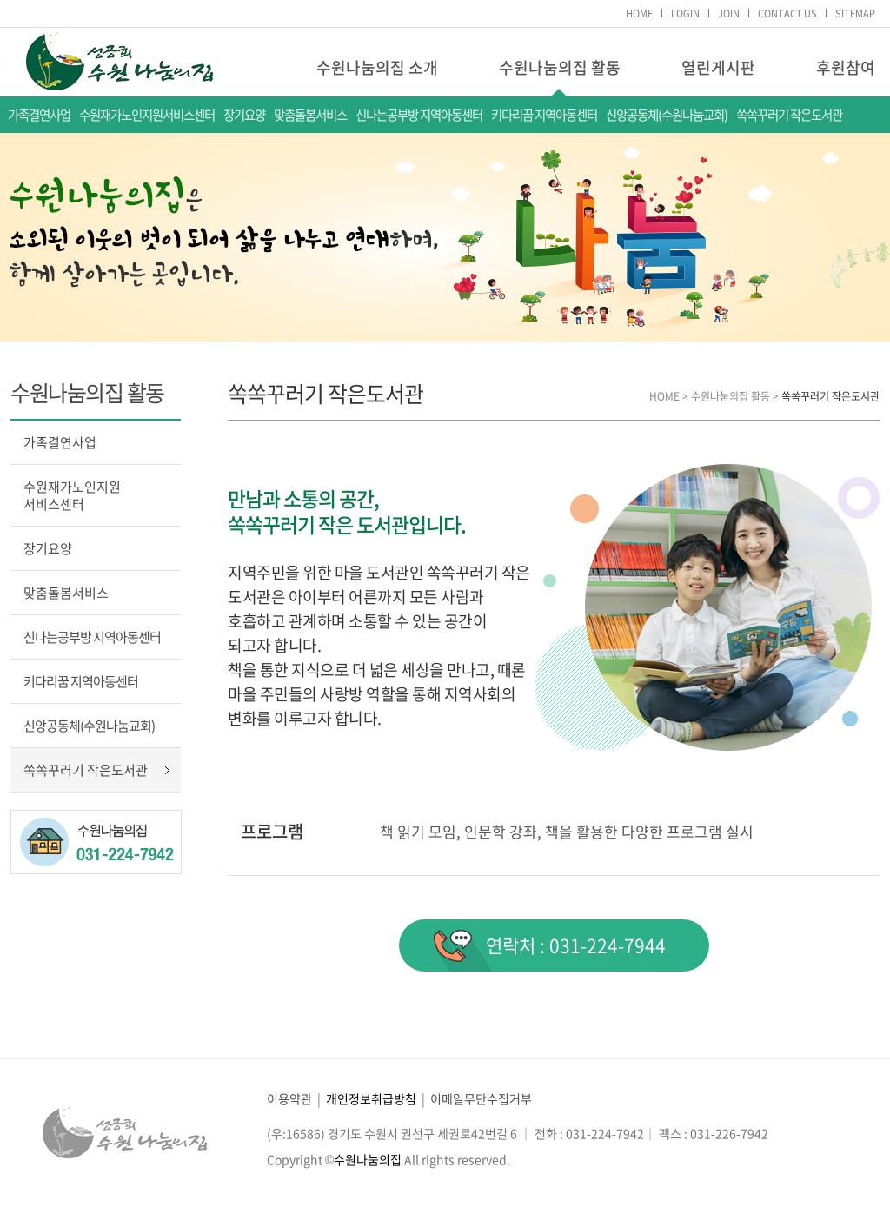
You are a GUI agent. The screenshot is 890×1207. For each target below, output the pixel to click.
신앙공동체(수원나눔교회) (666, 114)
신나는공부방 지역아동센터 (418, 114)
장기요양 (244, 114)
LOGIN (685, 13)
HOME (639, 13)
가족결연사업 (39, 114)
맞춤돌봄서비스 (310, 114)
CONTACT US (787, 13)
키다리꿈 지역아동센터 (544, 114)
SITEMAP (855, 13)
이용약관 (289, 1098)
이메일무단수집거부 (481, 1098)
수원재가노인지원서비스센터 (147, 114)
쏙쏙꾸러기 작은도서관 (789, 114)
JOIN (729, 13)
